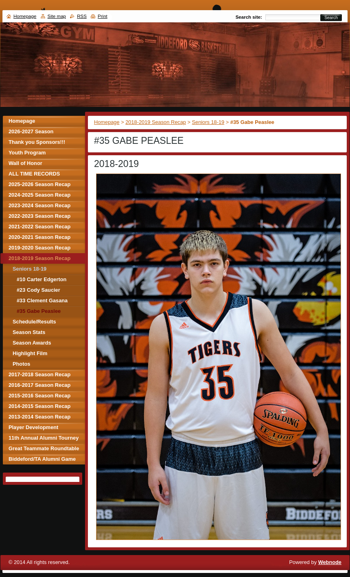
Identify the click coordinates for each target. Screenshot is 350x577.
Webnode (329, 562)
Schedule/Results (34, 322)
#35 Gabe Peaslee (39, 311)
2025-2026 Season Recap (39, 184)
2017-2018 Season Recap (39, 374)
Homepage (107, 122)
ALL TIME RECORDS (34, 174)
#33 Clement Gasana (42, 300)
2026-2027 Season (31, 131)
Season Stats (29, 332)
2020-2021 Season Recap (39, 237)
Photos (21, 364)
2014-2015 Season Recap (39, 406)
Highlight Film (30, 353)
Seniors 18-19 (208, 122)
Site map (57, 16)
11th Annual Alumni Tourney (44, 438)
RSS (82, 16)
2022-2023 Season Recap (39, 216)
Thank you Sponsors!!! (37, 142)
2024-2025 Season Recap (39, 195)
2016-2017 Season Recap (39, 385)
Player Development (33, 427)
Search (331, 17)
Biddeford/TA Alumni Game (42, 459)
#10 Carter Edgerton (41, 279)
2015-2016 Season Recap (39, 396)
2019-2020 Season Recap (39, 248)
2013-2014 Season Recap (39, 417)
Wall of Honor (25, 163)
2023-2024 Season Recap (39, 205)
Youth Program (27, 153)
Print (102, 16)
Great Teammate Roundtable (44, 448)
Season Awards (32, 343)
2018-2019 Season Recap (155, 122)
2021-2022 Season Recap (39, 226)
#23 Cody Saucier (38, 290)
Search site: (249, 17)
